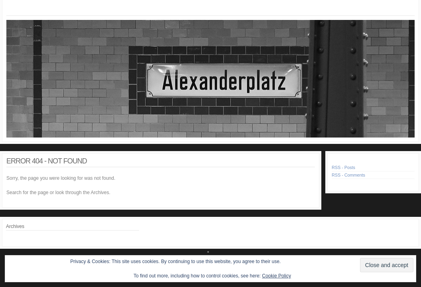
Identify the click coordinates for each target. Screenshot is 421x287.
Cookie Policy (276, 276)
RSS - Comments (348, 175)
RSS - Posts (343, 167)
